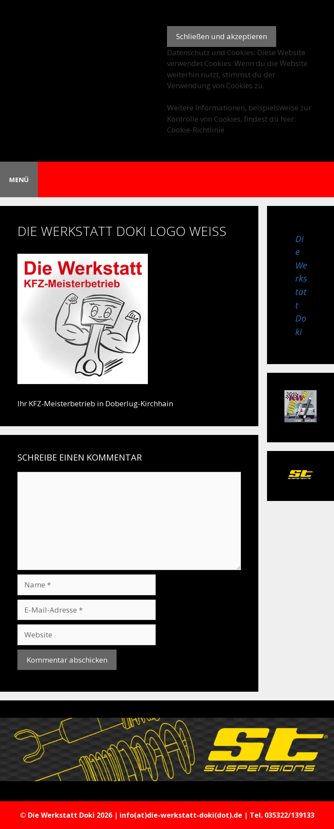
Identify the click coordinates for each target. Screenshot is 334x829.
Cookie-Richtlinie (195, 130)
